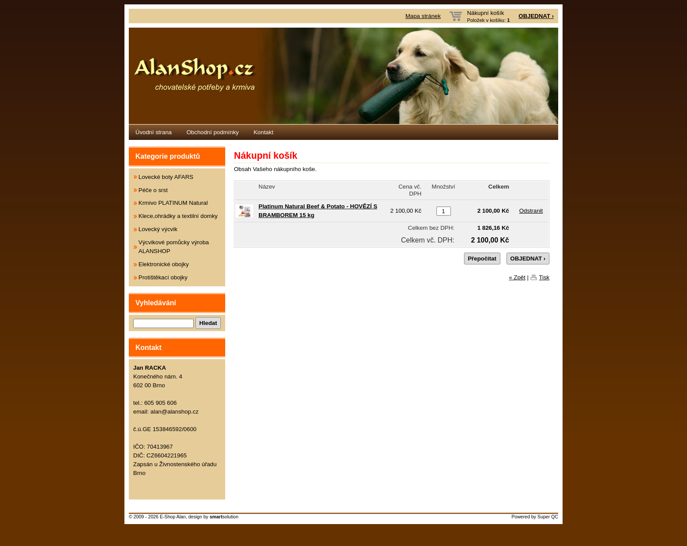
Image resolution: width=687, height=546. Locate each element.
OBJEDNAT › (536, 16)
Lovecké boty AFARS (165, 177)
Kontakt (263, 132)
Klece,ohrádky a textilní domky (178, 216)
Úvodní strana (153, 132)
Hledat (208, 323)
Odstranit (531, 210)
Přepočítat (482, 258)
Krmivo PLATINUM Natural (173, 203)
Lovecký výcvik (157, 229)
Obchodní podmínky (213, 132)
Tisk (544, 277)
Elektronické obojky (163, 264)
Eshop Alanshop (343, 76)
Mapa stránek (423, 16)
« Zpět (517, 277)
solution (223, 516)
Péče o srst (153, 190)
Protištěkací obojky (163, 277)
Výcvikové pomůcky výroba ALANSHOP (173, 246)
